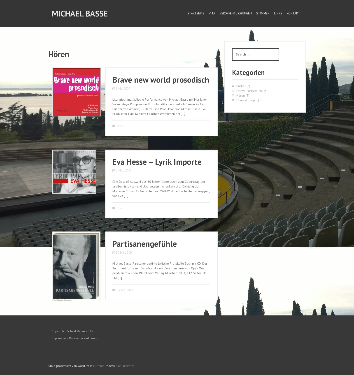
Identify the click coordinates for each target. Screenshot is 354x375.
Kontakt (293, 13)
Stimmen (263, 13)
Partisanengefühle (144, 243)
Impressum (59, 338)
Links (278, 13)
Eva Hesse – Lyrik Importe (157, 161)
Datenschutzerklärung (83, 338)
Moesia (111, 366)
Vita (212, 13)
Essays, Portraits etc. (249, 91)
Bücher (120, 290)
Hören (119, 126)
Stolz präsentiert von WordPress (70, 366)
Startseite (195, 13)
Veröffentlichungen (236, 13)
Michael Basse (80, 13)
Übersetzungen (246, 100)
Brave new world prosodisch (160, 79)
